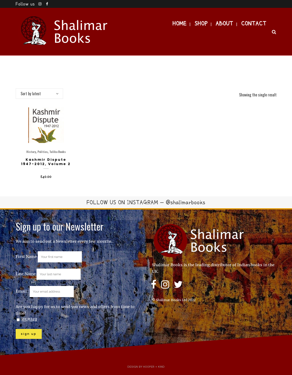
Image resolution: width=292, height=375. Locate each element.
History (31, 152)
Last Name (26, 273)
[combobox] (39, 93)
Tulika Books (57, 152)
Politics (42, 152)
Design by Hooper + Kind (146, 366)
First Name (26, 256)
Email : (45, 291)
